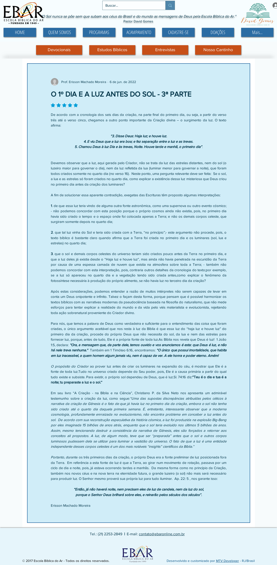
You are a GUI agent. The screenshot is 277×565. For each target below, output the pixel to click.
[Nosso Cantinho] (218, 50)
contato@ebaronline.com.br (162, 534)
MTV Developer (227, 561)
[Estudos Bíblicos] (112, 50)
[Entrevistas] (165, 50)
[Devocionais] (59, 50)
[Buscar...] (130, 5)
